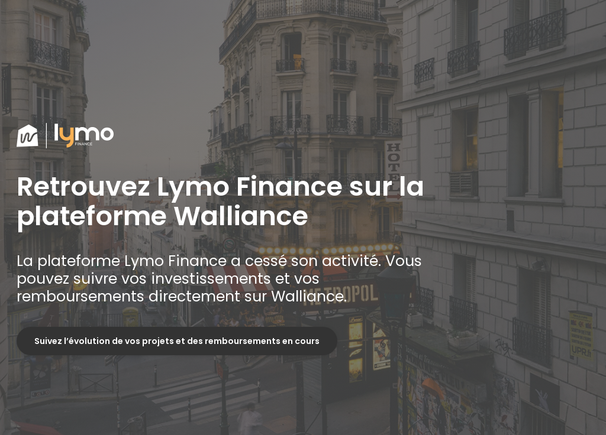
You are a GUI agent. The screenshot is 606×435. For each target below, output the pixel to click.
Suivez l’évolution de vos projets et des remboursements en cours (177, 341)
